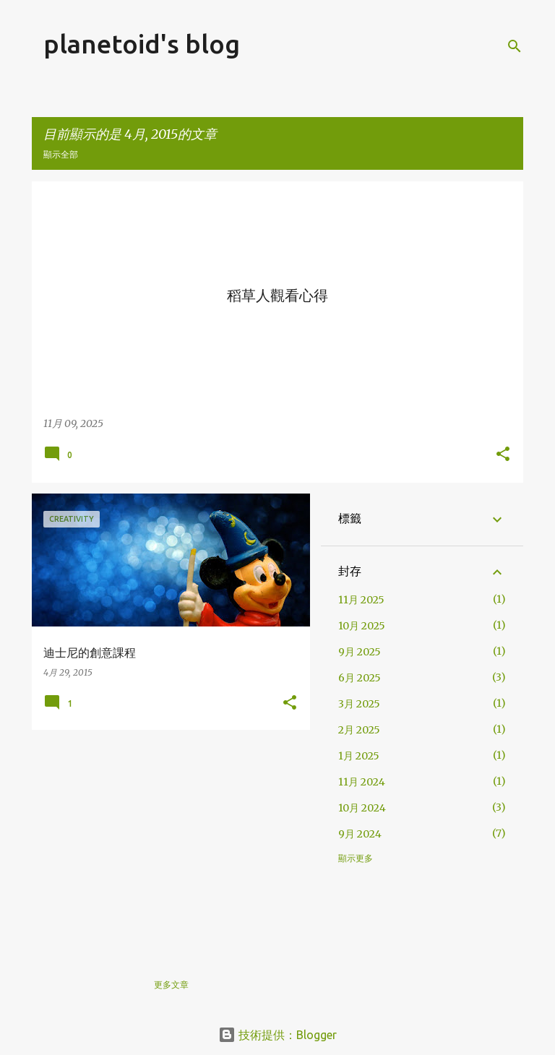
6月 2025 (359, 677)
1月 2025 (358, 755)
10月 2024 (362, 807)
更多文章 (171, 984)
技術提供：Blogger (277, 1034)
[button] (503, 455)
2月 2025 (359, 729)
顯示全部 (60, 154)
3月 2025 (359, 703)
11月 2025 (361, 599)
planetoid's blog (141, 44)
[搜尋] (514, 46)
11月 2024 (361, 781)
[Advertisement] (165, 842)
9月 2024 (360, 833)
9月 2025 (359, 651)
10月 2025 (361, 625)
